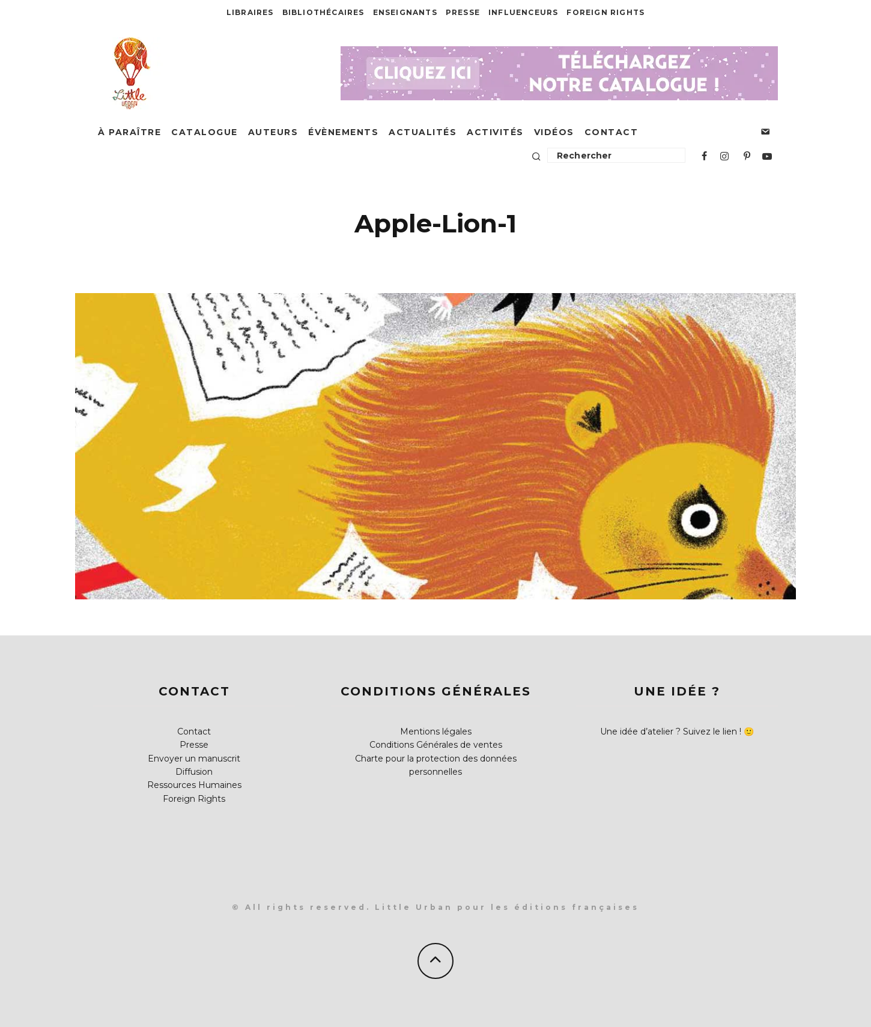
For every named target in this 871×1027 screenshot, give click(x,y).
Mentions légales (436, 731)
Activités (495, 132)
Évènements (343, 132)
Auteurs (273, 132)
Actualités (423, 132)
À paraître (129, 132)
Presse (463, 12)
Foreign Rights (605, 12)
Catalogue (204, 132)
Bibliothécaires (323, 12)
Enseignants (405, 12)
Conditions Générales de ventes (435, 744)
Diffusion (194, 771)
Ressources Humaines (194, 785)
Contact (611, 132)
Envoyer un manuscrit (194, 758)
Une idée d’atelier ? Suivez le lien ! (670, 731)
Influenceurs (523, 12)
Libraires (250, 12)
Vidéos (554, 132)
